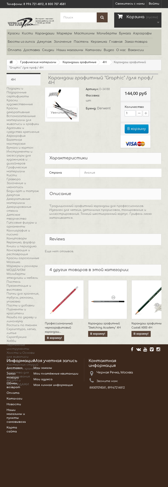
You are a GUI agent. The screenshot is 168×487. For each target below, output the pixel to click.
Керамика (99, 41)
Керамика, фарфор (21, 242)
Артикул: (92, 89)
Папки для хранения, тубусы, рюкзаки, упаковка (23, 297)
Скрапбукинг (17, 337)
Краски (14, 33)
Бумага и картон (20, 147)
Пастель (81, 41)
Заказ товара (136, 41)
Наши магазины (69, 50)
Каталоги (93, 50)
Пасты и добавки (20, 305)
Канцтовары (17, 238)
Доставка (31, 50)
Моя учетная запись (55, 410)
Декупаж (44, 41)
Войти (154, 3)
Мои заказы (42, 417)
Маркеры (64, 33)
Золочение (63, 41)
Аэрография (16, 135)
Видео (109, 50)
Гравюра (14, 179)
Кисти (27, 33)
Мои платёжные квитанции (55, 423)
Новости (14, 454)
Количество (134, 106)
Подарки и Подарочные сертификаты (18, 92)
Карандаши (44, 33)
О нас (121, 50)
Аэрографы (142, 33)
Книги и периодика (22, 246)
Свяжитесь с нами (130, 3)
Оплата (14, 50)
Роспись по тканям (22, 325)
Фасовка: (93, 95)
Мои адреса (42, 429)
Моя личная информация (53, 434)
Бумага (125, 33)
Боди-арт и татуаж (23, 191)
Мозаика (13, 262)
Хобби (11, 341)
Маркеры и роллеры (22, 266)
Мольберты (107, 33)
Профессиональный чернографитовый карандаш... (59, 327)
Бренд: (91, 108)
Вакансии (136, 50)
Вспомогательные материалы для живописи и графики (23, 120)
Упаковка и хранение (23, 368)
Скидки (48, 50)
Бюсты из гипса (21, 41)
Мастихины (84, 33)
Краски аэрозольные (23, 258)
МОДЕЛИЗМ (16, 270)
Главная (115, 41)
